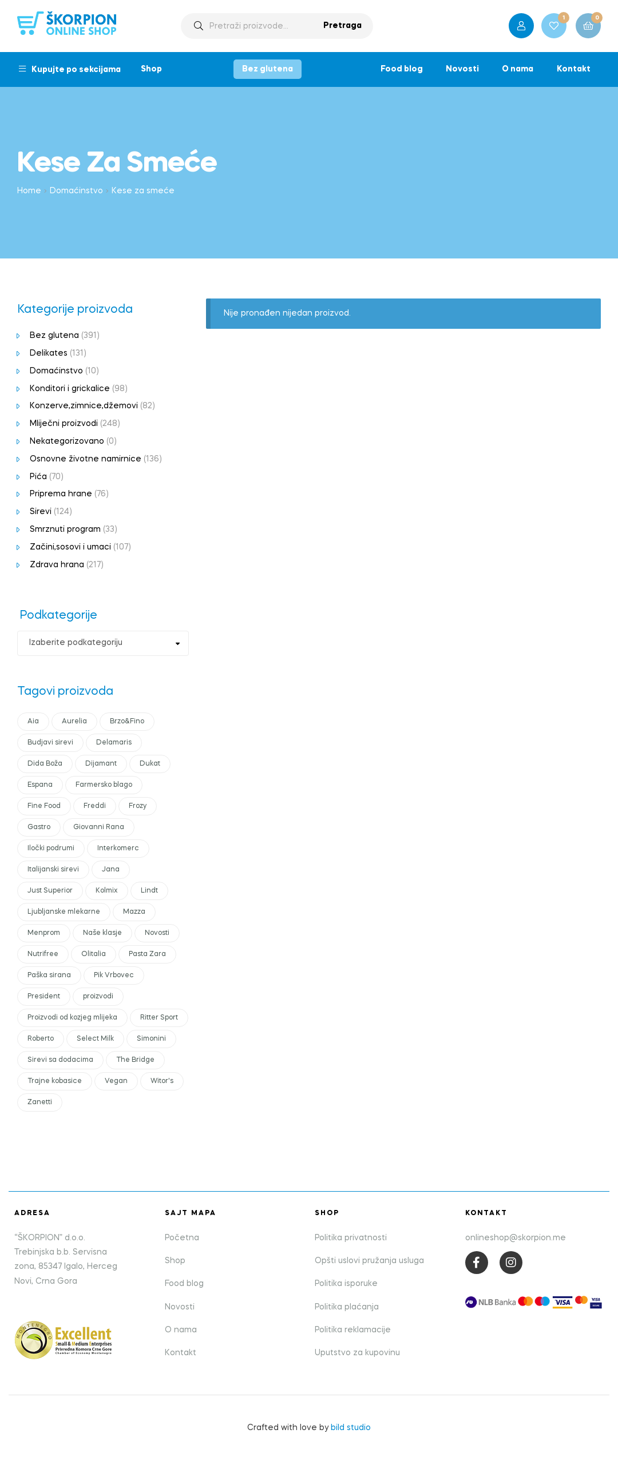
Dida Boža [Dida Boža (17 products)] (44, 764)
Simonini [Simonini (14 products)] (151, 1039)
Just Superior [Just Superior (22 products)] (50, 890)
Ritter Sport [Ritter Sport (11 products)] (159, 1017)
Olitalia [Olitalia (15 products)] (93, 954)
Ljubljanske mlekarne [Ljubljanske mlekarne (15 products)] (63, 912)
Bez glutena (267, 69)
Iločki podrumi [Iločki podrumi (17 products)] (50, 848)
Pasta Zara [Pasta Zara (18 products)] (147, 954)
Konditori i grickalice (70, 389)
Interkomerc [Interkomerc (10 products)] (118, 848)
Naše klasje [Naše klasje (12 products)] (102, 933)
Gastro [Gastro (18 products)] (38, 827)
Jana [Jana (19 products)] (111, 869)
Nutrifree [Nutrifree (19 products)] (42, 954)
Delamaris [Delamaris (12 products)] (114, 742)
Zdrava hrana (57, 565)
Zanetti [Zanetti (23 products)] (39, 1102)
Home (29, 191)
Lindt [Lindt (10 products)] (149, 890)
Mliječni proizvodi (64, 424)
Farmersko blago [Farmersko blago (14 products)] (104, 785)
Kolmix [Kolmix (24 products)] (107, 890)
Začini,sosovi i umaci (70, 547)
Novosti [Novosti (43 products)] (157, 933)
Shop (151, 69)
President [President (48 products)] (43, 996)
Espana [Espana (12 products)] (40, 785)
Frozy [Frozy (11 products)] (137, 806)
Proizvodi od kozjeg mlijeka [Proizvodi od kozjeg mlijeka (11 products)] (72, 1017)
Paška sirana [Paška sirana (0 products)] (49, 975)
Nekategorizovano (67, 441)
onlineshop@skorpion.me (515, 1238)
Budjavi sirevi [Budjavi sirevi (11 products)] (50, 742)
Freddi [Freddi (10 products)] (95, 806)
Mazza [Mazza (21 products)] (134, 912)
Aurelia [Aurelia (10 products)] (74, 721)
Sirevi (41, 512)
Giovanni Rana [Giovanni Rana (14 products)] (98, 827)
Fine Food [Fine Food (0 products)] (44, 806)
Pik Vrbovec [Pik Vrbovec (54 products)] (114, 975)
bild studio (351, 1428)
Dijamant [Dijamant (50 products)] (101, 764)
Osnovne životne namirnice (85, 459)
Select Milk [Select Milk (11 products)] (95, 1039)
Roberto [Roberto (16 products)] (40, 1039)
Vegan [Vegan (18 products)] (116, 1081)
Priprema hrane (61, 494)
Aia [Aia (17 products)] (33, 721)
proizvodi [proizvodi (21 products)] (98, 996)
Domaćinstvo (76, 191)
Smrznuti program (65, 530)
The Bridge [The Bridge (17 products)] (135, 1060)
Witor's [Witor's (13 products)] (161, 1081)
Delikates (49, 353)
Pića (38, 477)
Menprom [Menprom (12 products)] (43, 933)
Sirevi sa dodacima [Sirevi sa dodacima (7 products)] (60, 1060)
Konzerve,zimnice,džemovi (84, 406)
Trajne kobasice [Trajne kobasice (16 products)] (54, 1081)
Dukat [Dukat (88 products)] (150, 764)
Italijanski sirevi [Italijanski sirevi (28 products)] (53, 869)
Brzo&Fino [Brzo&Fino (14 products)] (127, 721)
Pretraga (342, 26)
